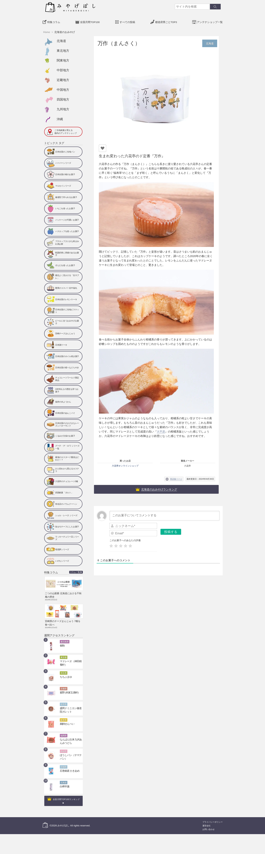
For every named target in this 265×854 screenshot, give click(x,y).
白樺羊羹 (64, 783)
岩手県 (64, 701)
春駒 (62, 642)
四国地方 (63, 98)
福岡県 (64, 732)
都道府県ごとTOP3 (166, 21)
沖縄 (60, 118)
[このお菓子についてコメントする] (164, 515)
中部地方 (63, 69)
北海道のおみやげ (64, 30)
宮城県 (64, 763)
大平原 (161, 430)
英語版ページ (176, 478)
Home (46, 30)
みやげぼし (63, 822)
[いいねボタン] (102, 147)
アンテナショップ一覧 (210, 21)
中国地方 (63, 88)
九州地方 (63, 108)
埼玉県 (64, 670)
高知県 (64, 748)
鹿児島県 (65, 638)
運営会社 (206, 822)
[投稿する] (170, 531)
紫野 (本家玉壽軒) (68, 689)
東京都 (64, 654)
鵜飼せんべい (66, 720)
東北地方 (63, 49)
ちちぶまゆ (65, 673)
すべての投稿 (127, 21)
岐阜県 (64, 717)
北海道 (61, 40)
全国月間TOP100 (90, 21)
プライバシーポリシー (212, 818)
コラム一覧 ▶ (76, 571)
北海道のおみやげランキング (159, 488)
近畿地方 (63, 79)
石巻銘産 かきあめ (68, 767)
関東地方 (63, 59)
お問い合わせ (208, 826)
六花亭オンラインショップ (125, 464)
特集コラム (53, 21)
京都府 (64, 685)
